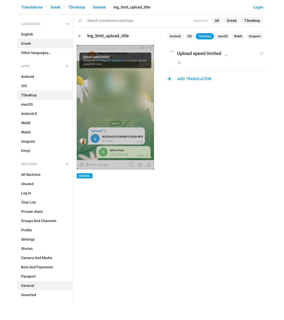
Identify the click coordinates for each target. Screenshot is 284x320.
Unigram (255, 36)
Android (175, 36)
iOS (189, 36)
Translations (32, 7)
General (99, 7)
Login (258, 7)
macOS (223, 36)
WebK (238, 36)
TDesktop (76, 7)
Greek (55, 7)
